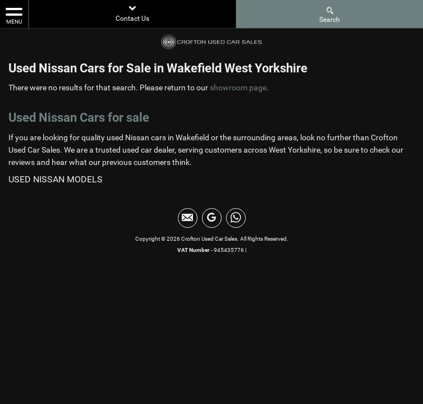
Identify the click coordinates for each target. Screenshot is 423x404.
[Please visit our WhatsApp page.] (236, 218)
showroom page (238, 87)
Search (329, 14)
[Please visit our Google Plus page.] (212, 218)
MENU (14, 15)
